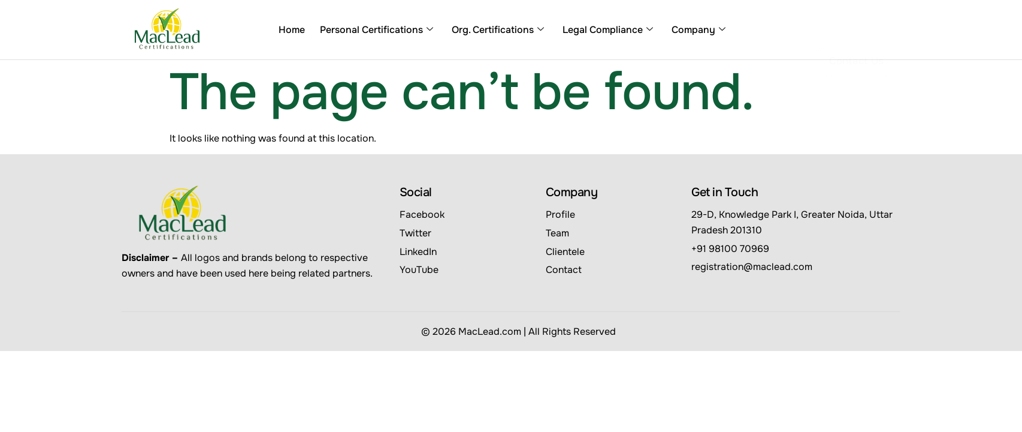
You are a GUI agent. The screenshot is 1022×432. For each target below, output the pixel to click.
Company (698, 30)
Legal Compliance (608, 30)
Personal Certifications (376, 30)
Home (292, 29)
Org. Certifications (498, 30)
